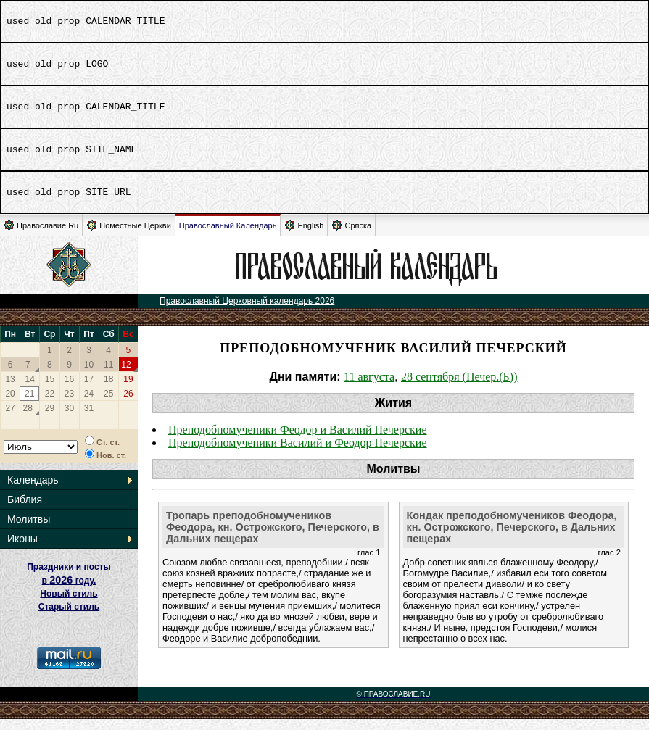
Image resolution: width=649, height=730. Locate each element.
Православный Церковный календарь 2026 (247, 312)
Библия (24, 510)
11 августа (369, 387)
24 (89, 404)
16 (69, 390)
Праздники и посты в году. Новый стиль (69, 591)
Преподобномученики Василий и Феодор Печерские (297, 453)
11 (108, 375)
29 (49, 419)
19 (128, 390)
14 (30, 390)
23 (69, 404)
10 (89, 375)
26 (128, 404)
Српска (351, 236)
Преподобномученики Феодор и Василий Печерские (297, 440)
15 (49, 390)
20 (10, 404)
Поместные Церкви (128, 236)
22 (49, 404)
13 (10, 390)
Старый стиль (68, 618)
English (303, 236)
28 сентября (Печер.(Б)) (459, 387)
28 (28, 419)
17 (89, 390)
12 (126, 375)
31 (89, 419)
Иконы (22, 549)
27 (10, 419)
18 (108, 390)
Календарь (33, 491)
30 (69, 419)
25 (108, 404)
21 (29, 404)
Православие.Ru (41, 236)
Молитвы (28, 530)
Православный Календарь (228, 236)
